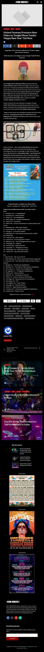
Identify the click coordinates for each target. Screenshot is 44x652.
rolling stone (18, 316)
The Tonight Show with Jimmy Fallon (13, 318)
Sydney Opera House (29, 316)
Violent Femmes (29, 318)
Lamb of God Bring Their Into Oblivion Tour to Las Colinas (25, 458)
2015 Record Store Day (15, 306)
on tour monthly (25, 313)
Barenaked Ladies (27, 306)
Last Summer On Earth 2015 (11, 313)
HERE (32, 294)
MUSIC (12, 29)
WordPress (24, 648)
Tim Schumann (9, 409)
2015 (5, 306)
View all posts (8, 340)
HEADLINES (6, 29)
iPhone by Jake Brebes (10, 311)
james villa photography (24, 311)
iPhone (33, 308)
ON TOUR (18, 29)
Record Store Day (8, 316)
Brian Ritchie (7, 308)
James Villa (7, 42)
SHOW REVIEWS (26, 391)
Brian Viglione (16, 308)
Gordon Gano (25, 308)
